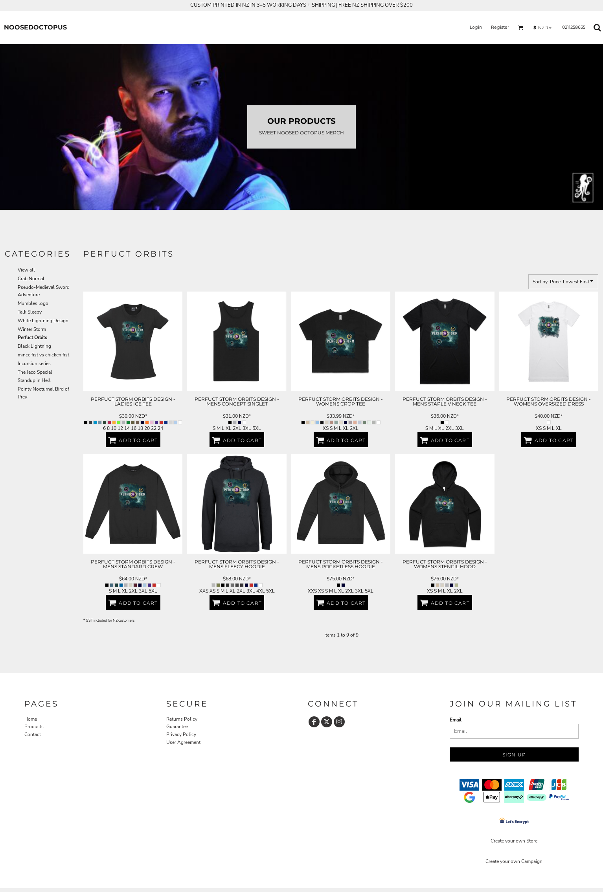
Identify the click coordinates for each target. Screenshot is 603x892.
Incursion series (34, 363)
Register (500, 27)
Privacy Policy (181, 734)
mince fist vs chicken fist (43, 355)
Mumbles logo (33, 303)
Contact (32, 734)
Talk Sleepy (30, 312)
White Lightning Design (43, 321)
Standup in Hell (34, 380)
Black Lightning (34, 346)
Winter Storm (32, 329)
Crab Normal (31, 278)
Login (476, 27)
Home (30, 719)
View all (26, 270)
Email (455, 720)
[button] (521, 27)
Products (34, 726)
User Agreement (183, 742)
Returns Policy (181, 719)
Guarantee (177, 726)
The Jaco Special (35, 372)
